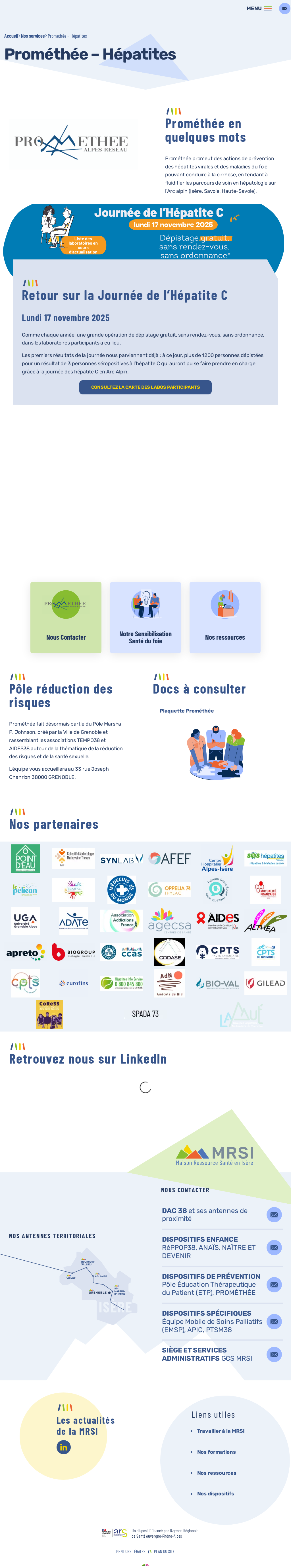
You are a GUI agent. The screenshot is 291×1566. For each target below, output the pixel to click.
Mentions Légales (131, 1528)
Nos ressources (217, 1450)
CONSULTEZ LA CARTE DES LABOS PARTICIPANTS (145, 387)
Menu (254, 8)
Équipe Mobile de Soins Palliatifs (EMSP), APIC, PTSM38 (212, 1299)
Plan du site (164, 1528)
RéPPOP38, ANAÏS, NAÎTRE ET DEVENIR (208, 1225)
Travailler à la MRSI (221, 1408)
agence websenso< (145, 1547)
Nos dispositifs (215, 1471)
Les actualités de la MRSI (86, 1402)
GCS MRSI (207, 1332)
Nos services (33, 36)
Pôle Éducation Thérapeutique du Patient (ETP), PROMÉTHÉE (211, 1262)
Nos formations (216, 1429)
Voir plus (66, 617)
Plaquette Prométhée (187, 711)
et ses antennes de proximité (205, 1192)
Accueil (11, 36)
